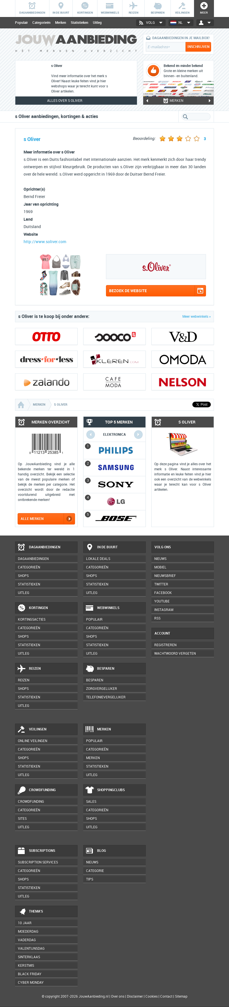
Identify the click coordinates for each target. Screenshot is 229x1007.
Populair (21, 23)
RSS (157, 618)
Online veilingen (32, 741)
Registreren (165, 645)
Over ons (117, 996)
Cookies (151, 996)
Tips (89, 879)
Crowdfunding (36, 790)
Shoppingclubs (105, 790)
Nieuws (92, 862)
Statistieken (79, 23)
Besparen (99, 668)
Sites (22, 819)
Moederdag (28, 932)
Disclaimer (135, 996)
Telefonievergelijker (106, 697)
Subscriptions (36, 851)
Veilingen (31, 729)
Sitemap (181, 996)
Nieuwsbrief (165, 576)
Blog (95, 851)
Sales (91, 802)
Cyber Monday (31, 983)
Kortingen (32, 608)
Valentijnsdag (31, 949)
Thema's (30, 911)
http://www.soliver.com (45, 241)
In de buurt (101, 547)
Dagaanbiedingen (38, 547)
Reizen (29, 668)
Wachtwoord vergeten (175, 654)
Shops (23, 576)
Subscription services (38, 862)
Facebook (163, 593)
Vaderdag (27, 940)
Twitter (161, 584)
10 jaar (25, 923)
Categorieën (41, 23)
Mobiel (160, 567)
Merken (60, 23)
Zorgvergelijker (101, 689)
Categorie (95, 871)
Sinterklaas (29, 957)
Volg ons (163, 547)
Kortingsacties (31, 620)
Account (162, 633)
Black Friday (29, 974)
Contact (166, 996)
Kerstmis (26, 966)
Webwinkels (102, 608)
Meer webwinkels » (196, 317)
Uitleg (97, 23)
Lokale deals (98, 559)
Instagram (163, 610)
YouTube (162, 601)
